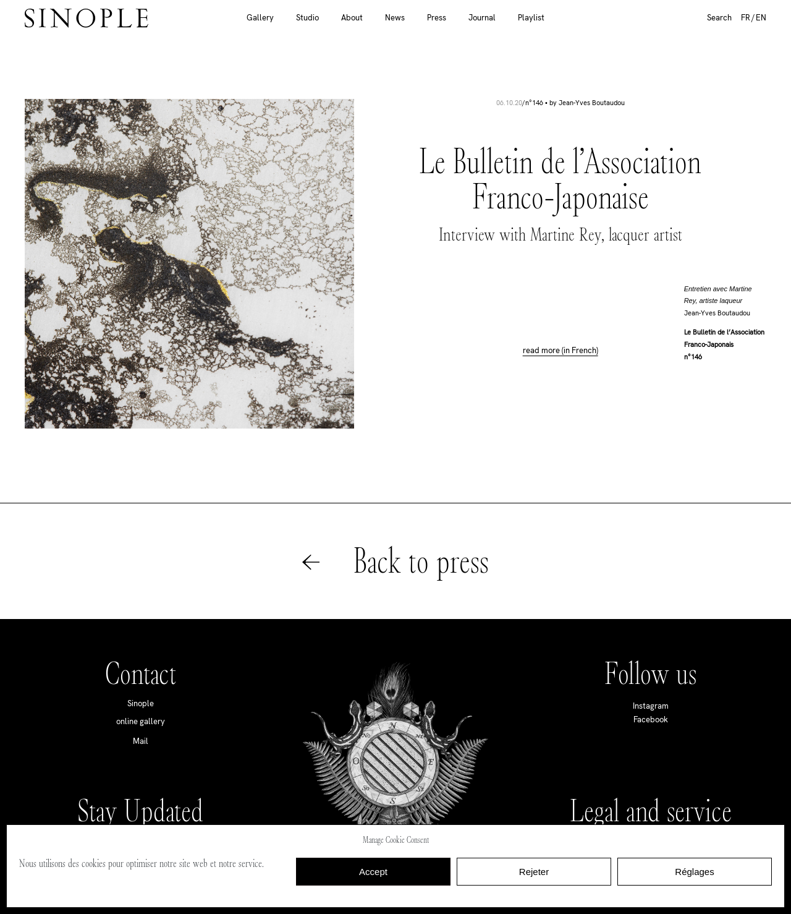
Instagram (651, 706)
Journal (482, 17)
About (352, 17)
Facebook (650, 719)
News (395, 17)
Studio (307, 17)
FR (745, 17)
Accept (373, 871)
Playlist (531, 17)
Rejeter (534, 871)
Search (719, 17)
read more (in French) (560, 351)
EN (761, 17)
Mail (140, 741)
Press (436, 17)
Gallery (260, 17)
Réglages (694, 871)
